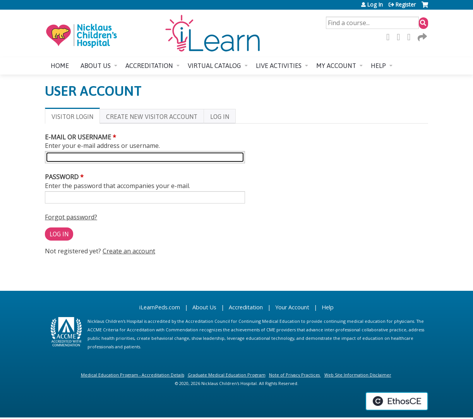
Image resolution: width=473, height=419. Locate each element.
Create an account (129, 251)
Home (60, 66)
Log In (375, 4)
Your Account (292, 307)
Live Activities (279, 66)
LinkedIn (411, 37)
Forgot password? (71, 217)
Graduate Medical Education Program (227, 375)
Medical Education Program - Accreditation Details (132, 375)
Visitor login (75, 118)
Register (405, 4)
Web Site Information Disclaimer (357, 375)
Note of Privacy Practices (294, 375)
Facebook (390, 37)
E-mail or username (78, 137)
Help (378, 66)
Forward (421, 37)
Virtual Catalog (214, 66)
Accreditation (149, 66)
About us (96, 66)
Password (62, 177)
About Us (204, 307)
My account (336, 66)
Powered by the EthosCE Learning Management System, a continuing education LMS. (396, 401)
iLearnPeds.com (159, 307)
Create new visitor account (151, 116)
